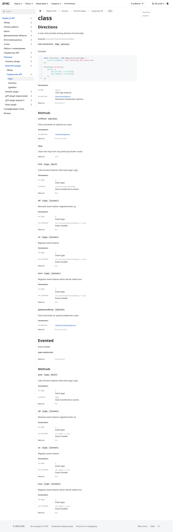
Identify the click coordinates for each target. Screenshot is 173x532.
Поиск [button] (28, 3)
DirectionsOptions (63, 96)
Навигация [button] (41, 3)
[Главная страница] (40, 11)
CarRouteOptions (62, 134)
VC (159, 526)
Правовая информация (62, 526)
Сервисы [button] (55, 3)
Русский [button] (157, 3)
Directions (146, 12)
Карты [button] (17, 3)
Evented (145, 16)
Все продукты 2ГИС (40, 526)
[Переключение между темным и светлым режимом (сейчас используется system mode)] (168, 4)
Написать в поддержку (86, 526)
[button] (17, 18)
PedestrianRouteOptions (65, 325)
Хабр (152, 526)
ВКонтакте (142, 526)
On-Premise (69, 3)
